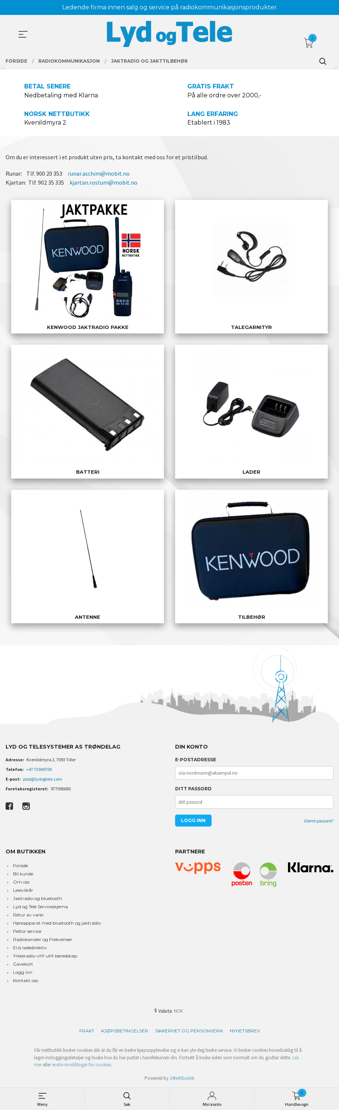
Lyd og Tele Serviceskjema (40, 906)
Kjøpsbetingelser (124, 1031)
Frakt (86, 1031)
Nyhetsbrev (245, 1031)
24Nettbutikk (182, 1078)
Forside (20, 865)
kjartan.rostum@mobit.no (103, 182)
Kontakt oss (25, 980)
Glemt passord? (318, 821)
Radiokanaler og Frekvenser (42, 939)
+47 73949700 (39, 769)
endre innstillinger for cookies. (82, 1065)
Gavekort (23, 964)
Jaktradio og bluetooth (37, 898)
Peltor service (27, 931)
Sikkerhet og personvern (189, 1031)
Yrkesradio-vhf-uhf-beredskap (45, 956)
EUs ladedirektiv (30, 947)
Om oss (21, 882)
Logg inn (22, 972)
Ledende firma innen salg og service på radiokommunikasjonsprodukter (169, 7)
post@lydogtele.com (42, 779)
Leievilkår (23, 890)
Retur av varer (28, 915)
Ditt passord (193, 788)
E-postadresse (195, 759)
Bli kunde (23, 874)
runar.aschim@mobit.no (99, 173)
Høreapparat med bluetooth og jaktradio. (57, 923)
